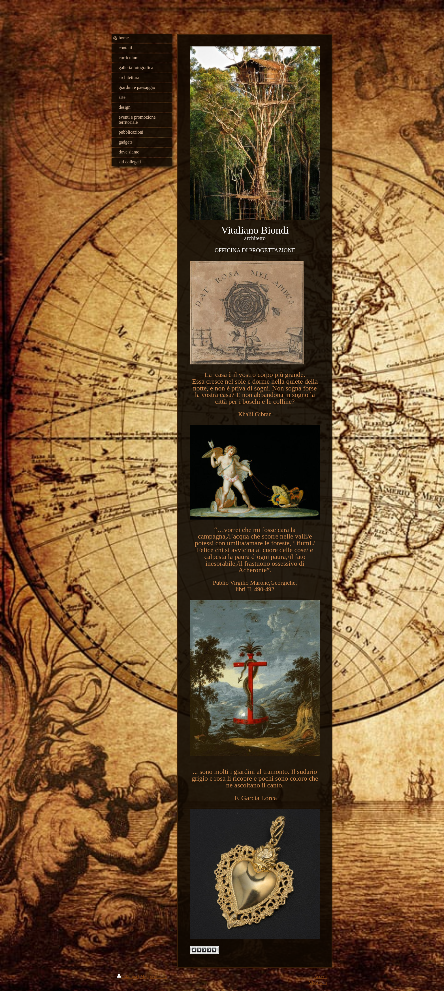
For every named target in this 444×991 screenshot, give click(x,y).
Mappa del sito (153, 976)
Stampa (127, 976)
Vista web (318, 982)
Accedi (320, 976)
